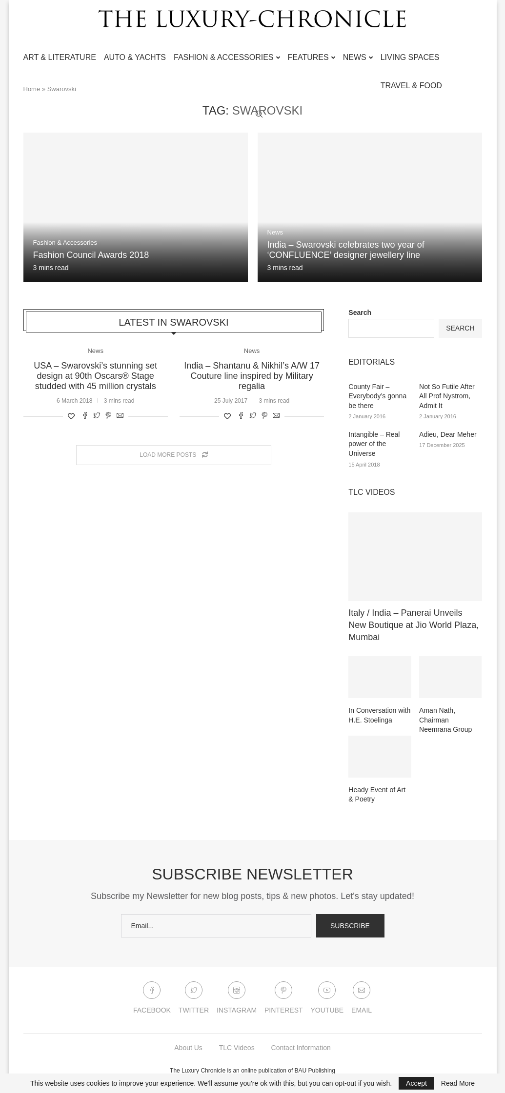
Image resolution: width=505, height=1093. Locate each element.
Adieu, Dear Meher (448, 434)
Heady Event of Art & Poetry (376, 794)
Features (308, 57)
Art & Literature (59, 57)
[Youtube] (327, 1000)
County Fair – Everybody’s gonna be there (377, 396)
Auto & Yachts (135, 57)
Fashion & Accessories (224, 57)
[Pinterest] (283, 1000)
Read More (458, 1083)
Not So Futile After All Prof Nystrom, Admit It (447, 396)
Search (359, 312)
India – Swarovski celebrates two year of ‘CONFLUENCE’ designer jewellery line (345, 250)
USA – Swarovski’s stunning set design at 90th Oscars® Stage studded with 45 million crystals (95, 375)
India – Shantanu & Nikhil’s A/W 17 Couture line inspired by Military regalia (252, 375)
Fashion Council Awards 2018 (91, 255)
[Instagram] (237, 1000)
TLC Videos (237, 1048)
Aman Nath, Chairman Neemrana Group (445, 719)
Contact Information (301, 1048)
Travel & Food (411, 85)
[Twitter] (194, 1000)
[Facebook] (152, 1000)
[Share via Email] (120, 415)
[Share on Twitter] (96, 415)
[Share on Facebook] (84, 415)
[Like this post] (71, 416)
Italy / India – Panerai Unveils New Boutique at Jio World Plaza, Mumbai (413, 625)
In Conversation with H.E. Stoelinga (379, 715)
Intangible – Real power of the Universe (374, 443)
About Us (188, 1048)
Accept (416, 1083)
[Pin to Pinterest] (108, 415)
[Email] (361, 1000)
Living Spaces (410, 57)
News (354, 57)
